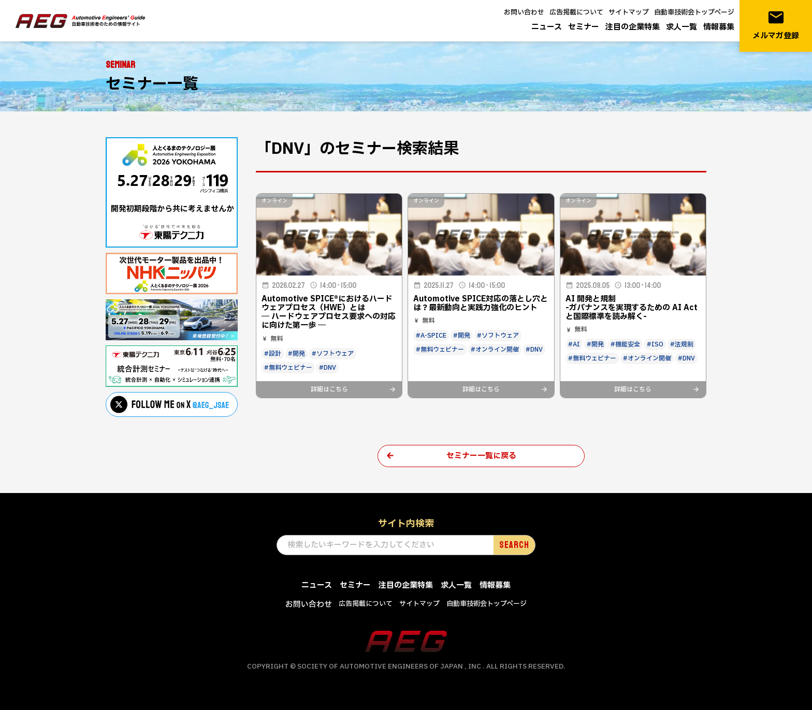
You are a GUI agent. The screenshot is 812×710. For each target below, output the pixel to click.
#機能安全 (625, 344)
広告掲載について (576, 12)
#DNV (327, 367)
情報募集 (718, 27)
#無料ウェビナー (288, 367)
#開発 (296, 353)
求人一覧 (681, 27)
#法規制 (681, 344)
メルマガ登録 (776, 25)
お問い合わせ (524, 12)
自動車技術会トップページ (694, 12)
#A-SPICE (431, 335)
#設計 (272, 353)
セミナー (583, 27)
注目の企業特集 (632, 27)
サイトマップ (628, 12)
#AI (574, 344)
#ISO (655, 344)
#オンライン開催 (495, 349)
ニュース (546, 27)
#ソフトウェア (333, 353)
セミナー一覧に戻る (481, 456)
